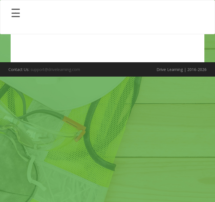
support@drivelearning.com (55, 69)
